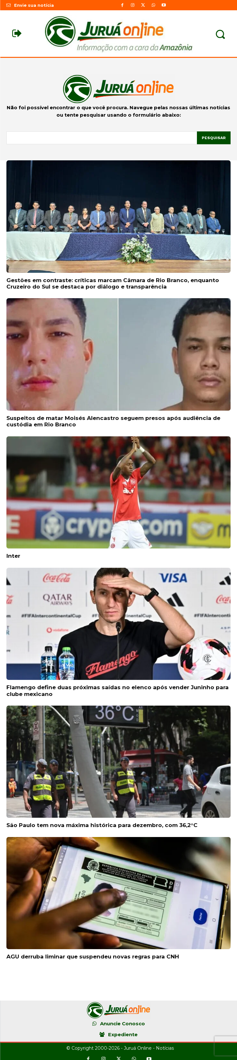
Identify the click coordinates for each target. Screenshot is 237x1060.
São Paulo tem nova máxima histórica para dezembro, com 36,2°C (102, 825)
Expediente (123, 1034)
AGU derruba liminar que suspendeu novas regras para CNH (92, 956)
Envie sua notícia (34, 5)
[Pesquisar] (214, 137)
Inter (13, 556)
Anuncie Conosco (122, 1023)
